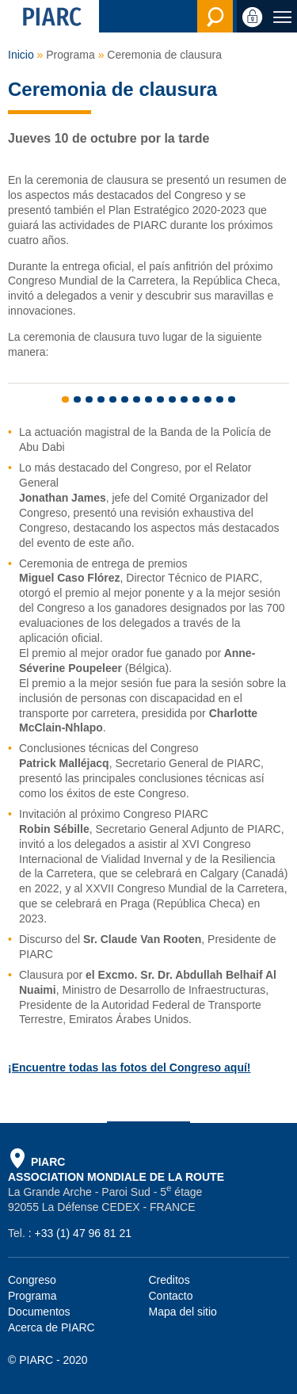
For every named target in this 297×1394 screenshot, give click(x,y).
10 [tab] (172, 399)
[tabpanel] (148, 371)
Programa (32, 1295)
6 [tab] (125, 399)
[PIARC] (49, 16)
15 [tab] (232, 399)
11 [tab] (184, 399)
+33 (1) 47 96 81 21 (82, 1233)
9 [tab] (160, 399)
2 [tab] (77, 399)
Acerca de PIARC (51, 1327)
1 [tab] (65, 399)
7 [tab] (137, 399)
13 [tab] (208, 399)
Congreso (32, 1280)
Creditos (169, 1280)
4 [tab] (101, 399)
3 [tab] (89, 399)
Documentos (39, 1311)
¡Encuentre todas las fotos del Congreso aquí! (129, 1067)
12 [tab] (196, 399)
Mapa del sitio (183, 1311)
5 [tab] (113, 399)
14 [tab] (220, 399)
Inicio (21, 54)
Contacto (171, 1295)
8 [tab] (148, 399)
